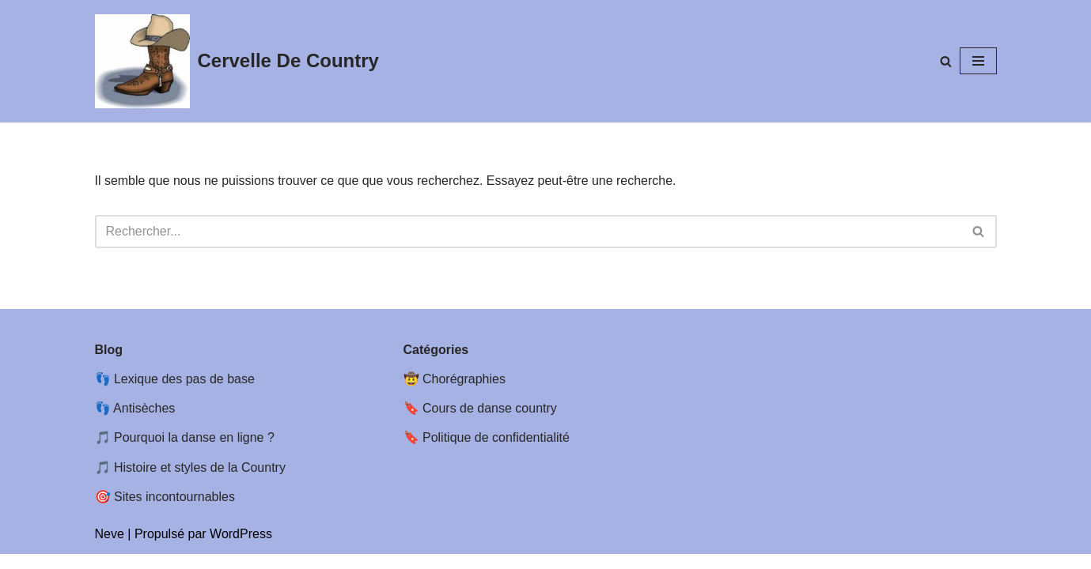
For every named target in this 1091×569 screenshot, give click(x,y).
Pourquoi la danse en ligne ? (194, 452)
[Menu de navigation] (978, 60)
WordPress (241, 549)
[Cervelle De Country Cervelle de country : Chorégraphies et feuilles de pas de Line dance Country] (237, 61)
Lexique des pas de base (184, 394)
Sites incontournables (174, 511)
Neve (109, 549)
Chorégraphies (464, 394)
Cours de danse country (489, 423)
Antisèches (144, 423)
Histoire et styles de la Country (200, 481)
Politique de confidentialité (496, 452)
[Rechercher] (946, 61)
